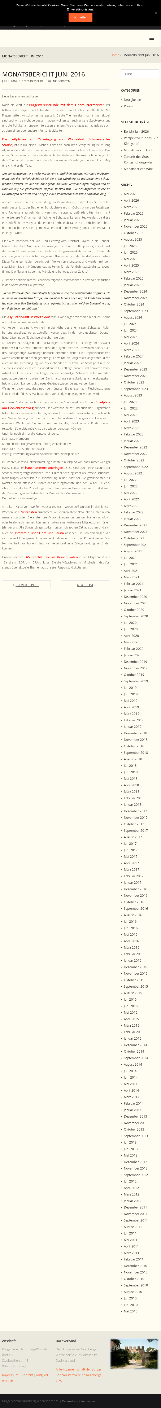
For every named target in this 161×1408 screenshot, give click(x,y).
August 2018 (133, 759)
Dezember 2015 (135, 967)
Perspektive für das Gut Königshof (141, 141)
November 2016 (136, 895)
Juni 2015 (131, 1006)
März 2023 (131, 428)
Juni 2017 (131, 850)
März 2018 (131, 791)
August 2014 (133, 1064)
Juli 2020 (130, 622)
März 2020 (131, 642)
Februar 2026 (134, 213)
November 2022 (136, 454)
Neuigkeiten (61, 81)
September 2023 (136, 389)
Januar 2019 (133, 726)
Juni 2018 (131, 772)
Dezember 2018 (135, 733)
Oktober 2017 (134, 824)
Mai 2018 (131, 778)
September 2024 (136, 311)
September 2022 (136, 467)
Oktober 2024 (134, 304)
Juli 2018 (130, 765)
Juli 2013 (130, 1142)
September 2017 (136, 830)
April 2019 (131, 707)
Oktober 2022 (134, 460)
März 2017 (131, 869)
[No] (156, 13)
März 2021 (131, 577)
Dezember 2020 (135, 597)
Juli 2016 (130, 921)
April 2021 (131, 571)
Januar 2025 (133, 285)
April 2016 (131, 941)
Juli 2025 (130, 246)
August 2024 (133, 317)
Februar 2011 (134, 1259)
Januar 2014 (133, 1110)
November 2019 (136, 668)
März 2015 (131, 1025)
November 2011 (136, 1214)
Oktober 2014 (134, 1051)
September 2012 (136, 1175)
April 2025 (131, 265)
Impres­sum (10, 1375)
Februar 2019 (134, 720)
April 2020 (131, 635)
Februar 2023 (134, 434)
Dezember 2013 (135, 1116)
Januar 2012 (133, 1201)
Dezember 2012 (135, 1162)
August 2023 (133, 395)
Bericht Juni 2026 (136, 131)
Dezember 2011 (135, 1207)
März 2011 (131, 1253)
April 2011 (131, 1246)
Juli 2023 (130, 402)
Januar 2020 (133, 655)
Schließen (80, 17)
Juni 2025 (131, 252)
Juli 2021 (130, 558)
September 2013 (136, 1136)
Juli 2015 (130, 999)
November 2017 (136, 817)
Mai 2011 (131, 1240)
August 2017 (133, 837)
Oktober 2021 (134, 538)
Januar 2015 (133, 1038)
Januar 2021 (133, 590)
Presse (128, 106)
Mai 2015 (131, 1012)
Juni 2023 (131, 408)
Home (114, 55)
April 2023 (131, 421)
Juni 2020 (131, 629)
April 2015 (131, 1019)
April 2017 (131, 863)
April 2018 (131, 785)
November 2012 (136, 1168)
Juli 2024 (130, 324)
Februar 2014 (134, 1103)
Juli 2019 (130, 687)
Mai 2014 (131, 1084)
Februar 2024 (134, 356)
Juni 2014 (131, 1077)
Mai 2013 (131, 1155)
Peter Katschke (32, 81)
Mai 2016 (131, 934)
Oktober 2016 (134, 902)
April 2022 (131, 499)
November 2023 (136, 376)
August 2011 (133, 1227)
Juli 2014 (130, 1071)
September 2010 (136, 1285)
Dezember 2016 (135, 889)
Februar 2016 (134, 954)
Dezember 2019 (135, 661)
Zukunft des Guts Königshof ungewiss (138, 159)
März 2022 (131, 506)
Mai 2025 (131, 259)
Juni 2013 (131, 1149)
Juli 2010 (130, 1298)
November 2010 (136, 1272)
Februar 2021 (134, 584)
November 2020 (136, 603)
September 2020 (136, 616)
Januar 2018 (133, 804)
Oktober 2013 (134, 1129)
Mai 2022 (131, 493)
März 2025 (131, 272)
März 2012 (131, 1194)
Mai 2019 (131, 700)
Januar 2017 (133, 882)
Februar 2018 (134, 798)
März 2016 (131, 947)
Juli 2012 (130, 1181)
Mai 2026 (131, 194)
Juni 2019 (131, 694)
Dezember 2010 (135, 1266)
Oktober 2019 (134, 674)
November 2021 (136, 532)
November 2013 (136, 1123)
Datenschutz (70, 1401)
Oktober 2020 (134, 609)
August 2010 (133, 1292)
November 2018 (136, 739)
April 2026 (131, 200)
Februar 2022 (134, 512)
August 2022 (133, 473)
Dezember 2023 (135, 369)
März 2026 (131, 207)
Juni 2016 (131, 928)
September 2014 (136, 1058)
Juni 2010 (131, 1305)
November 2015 (136, 973)
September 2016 (136, 908)
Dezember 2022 (135, 447)
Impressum (88, 1401)
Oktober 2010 (134, 1279)
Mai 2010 (131, 1311)
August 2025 (133, 239)
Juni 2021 (131, 564)
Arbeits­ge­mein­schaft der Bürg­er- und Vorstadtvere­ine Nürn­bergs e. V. (79, 1375)
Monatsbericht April (138, 150)
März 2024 (131, 350)
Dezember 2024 (135, 291)
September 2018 (136, 752)
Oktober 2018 (134, 746)
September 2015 (136, 986)
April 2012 (131, 1188)
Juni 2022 (131, 486)
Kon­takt (27, 1375)
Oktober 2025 (134, 233)
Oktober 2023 (134, 382)
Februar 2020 (134, 648)
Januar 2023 (133, 441)
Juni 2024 (131, 330)
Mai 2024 (131, 337)
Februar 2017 (134, 876)
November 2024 (136, 298)
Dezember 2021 (135, 525)
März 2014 (131, 1097)
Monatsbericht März (138, 169)
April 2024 (131, 343)
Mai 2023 (131, 415)
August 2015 (133, 993)
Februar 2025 (134, 278)
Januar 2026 (133, 220)
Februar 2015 (134, 1032)
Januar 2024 (133, 363)
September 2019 (136, 681)
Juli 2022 (130, 480)
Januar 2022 (133, 519)
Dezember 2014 (135, 1045)
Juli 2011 (130, 1233)
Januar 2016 (133, 960)
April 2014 (131, 1090)
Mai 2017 (131, 856)
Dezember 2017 (135, 811)
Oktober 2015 (134, 980)
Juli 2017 (130, 843)
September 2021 (136, 545)
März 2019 (131, 713)
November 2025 (136, 226)
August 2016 (133, 915)
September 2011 (136, 1220)
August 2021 (133, 551)
